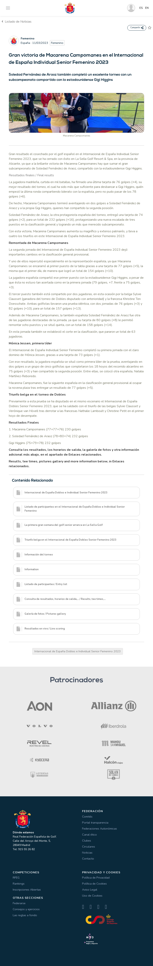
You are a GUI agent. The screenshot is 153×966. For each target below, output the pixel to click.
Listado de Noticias (16, 21)
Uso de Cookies (92, 896)
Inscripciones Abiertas (27, 890)
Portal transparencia (95, 823)
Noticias (87, 853)
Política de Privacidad (96, 878)
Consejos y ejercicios (26, 909)
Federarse (19, 903)
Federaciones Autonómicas (99, 829)
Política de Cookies (94, 884)
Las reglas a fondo (25, 915)
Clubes (86, 841)
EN (147, 8)
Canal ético (89, 835)
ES (141, 8)
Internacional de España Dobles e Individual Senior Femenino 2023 (77, 651)
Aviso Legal (89, 890)
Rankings (19, 884)
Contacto (88, 859)
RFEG (16, 878)
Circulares (88, 847)
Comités (87, 817)
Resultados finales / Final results (31, 175)
